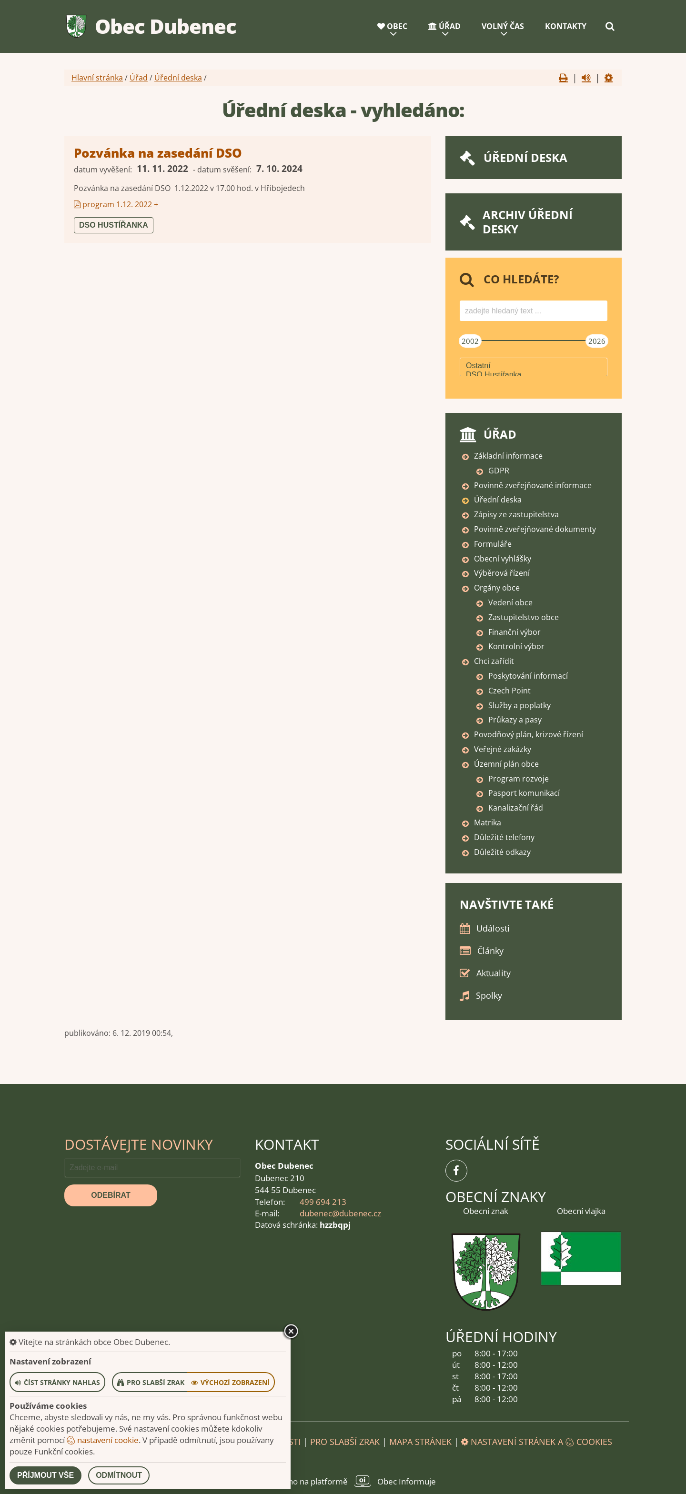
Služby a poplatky (519, 705)
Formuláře (493, 544)
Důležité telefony (504, 837)
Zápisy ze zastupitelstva (516, 514)
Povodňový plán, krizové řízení (528, 734)
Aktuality (493, 973)
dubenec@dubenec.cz (340, 1213)
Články (490, 950)
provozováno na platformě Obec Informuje (343, 1481)
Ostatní (533, 366)
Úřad (444, 26)
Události (493, 928)
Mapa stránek (420, 1441)
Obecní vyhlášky (502, 558)
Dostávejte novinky (138, 1144)
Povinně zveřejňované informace (533, 485)
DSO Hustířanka (113, 225)
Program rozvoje (518, 778)
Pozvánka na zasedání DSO (158, 152)
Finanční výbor (514, 632)
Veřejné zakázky (502, 749)
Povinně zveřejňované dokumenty (535, 529)
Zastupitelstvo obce (523, 617)
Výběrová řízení (502, 573)
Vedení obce (510, 602)
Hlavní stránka (97, 77)
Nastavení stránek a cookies (536, 1441)
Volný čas (503, 26)
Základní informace (508, 456)
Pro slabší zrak (345, 1441)
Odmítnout (119, 1475)
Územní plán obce (506, 764)
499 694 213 (323, 1201)
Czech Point (509, 690)
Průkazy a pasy (515, 719)
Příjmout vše (45, 1475)
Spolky (489, 995)
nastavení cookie (103, 1439)
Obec (392, 26)
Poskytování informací (528, 676)
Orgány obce (497, 587)
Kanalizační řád (515, 807)
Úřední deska (178, 77)
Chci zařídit (494, 661)
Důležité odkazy (502, 852)
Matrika (487, 822)
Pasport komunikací (524, 793)
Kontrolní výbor (516, 646)
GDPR (498, 470)
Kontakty (565, 26)
